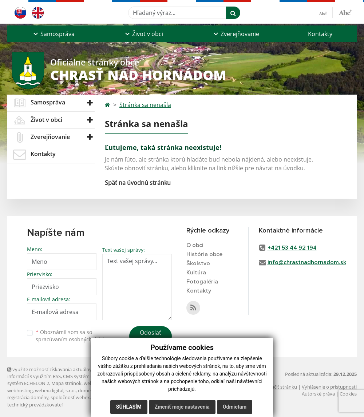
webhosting (20, 390)
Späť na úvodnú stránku (138, 183)
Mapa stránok (66, 383)
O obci (194, 245)
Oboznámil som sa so (73, 336)
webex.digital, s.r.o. (55, 390)
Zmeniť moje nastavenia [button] (182, 407)
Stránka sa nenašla (145, 105)
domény (87, 390)
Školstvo (198, 263)
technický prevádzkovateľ (35, 404)
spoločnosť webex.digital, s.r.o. (83, 397)
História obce (204, 254)
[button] (53, 33)
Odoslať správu (150, 337)
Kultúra (196, 272)
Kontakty (320, 34)
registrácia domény (27, 397)
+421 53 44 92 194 (292, 248)
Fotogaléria (202, 282)
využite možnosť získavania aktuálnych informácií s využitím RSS (52, 373)
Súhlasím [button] (129, 407)
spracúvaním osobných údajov (73, 339)
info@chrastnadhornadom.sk (307, 262)
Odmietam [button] (234, 407)
